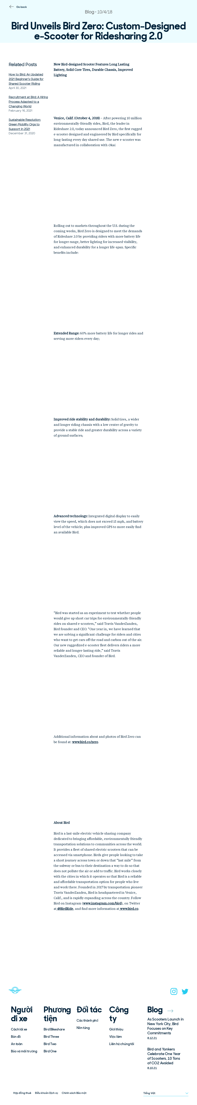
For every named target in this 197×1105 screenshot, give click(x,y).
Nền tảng (83, 1028)
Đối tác (89, 1009)
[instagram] (173, 992)
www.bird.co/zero (85, 742)
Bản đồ (16, 1037)
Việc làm (115, 1037)
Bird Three (51, 1037)
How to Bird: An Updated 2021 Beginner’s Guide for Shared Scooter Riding (26, 79)
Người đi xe (22, 1014)
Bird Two (50, 1044)
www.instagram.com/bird (102, 903)
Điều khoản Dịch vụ (46, 1093)
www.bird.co (128, 909)
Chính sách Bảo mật (74, 1093)
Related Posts (23, 64)
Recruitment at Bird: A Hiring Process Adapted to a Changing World (28, 101)
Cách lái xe (19, 1029)
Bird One (50, 1051)
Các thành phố (87, 1020)
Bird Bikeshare (54, 1029)
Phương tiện (57, 1014)
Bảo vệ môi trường (24, 1051)
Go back (21, 7)
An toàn (17, 1044)
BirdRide (65, 909)
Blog (160, 1009)
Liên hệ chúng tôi (121, 1044)
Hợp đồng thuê (22, 1093)
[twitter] (185, 993)
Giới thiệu (116, 1029)
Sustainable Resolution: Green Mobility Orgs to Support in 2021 (25, 124)
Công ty (119, 1014)
